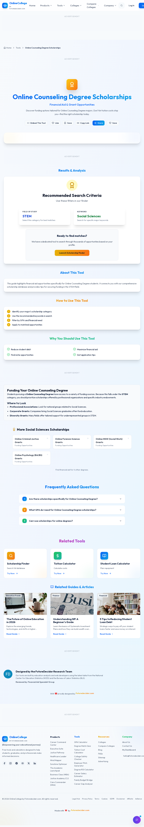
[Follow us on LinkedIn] (35, 763)
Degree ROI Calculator (84, 769)
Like (55, 123)
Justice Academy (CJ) (59, 778)
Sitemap (101, 757)
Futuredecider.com (85, 693)
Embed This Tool (36, 123)
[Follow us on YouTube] (22, 763)
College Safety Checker (80, 757)
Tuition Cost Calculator (79, 751)
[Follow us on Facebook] (4, 763)
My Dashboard (129, 750)
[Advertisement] (72, 65)
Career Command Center (58, 743)
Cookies (105, 799)
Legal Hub (76, 799)
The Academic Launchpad (56, 769)
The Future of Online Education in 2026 (25, 623)
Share (98, 123)
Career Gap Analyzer (83, 784)
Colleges (102, 742)
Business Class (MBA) (59, 774)
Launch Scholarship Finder (72, 253)
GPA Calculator (80, 742)
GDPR (112, 799)
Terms (97, 799)
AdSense (138, 799)
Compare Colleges (106, 746)
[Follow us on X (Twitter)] (28, 763)
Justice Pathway (57, 752)
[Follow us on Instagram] (10, 763)
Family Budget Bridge (83, 780)
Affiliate (130, 799)
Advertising (103, 761)
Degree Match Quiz (82, 746)
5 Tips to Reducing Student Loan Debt (116, 623)
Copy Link (83, 123)
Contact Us (127, 746)
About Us (126, 742)
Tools (18, 48)
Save (68, 123)
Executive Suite (56, 749)
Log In (131, 5)
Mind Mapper (56, 760)
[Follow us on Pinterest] (16, 763)
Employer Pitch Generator (80, 764)
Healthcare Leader (58, 756)
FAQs (100, 753)
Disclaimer (121, 799)
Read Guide (13, 636)
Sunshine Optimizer (58, 764)
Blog (100, 750)
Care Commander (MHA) (58, 783)
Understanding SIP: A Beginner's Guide (65, 623)
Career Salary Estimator (80, 774)
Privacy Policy (87, 799)
